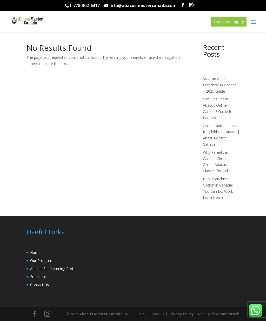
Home (35, 252)
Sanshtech (230, 313)
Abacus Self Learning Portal (53, 268)
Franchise (38, 276)
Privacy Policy (181, 313)
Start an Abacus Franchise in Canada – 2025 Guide (220, 85)
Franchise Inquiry (229, 21)
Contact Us (39, 284)
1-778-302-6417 (84, 5)
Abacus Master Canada (101, 313)
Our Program (41, 260)
